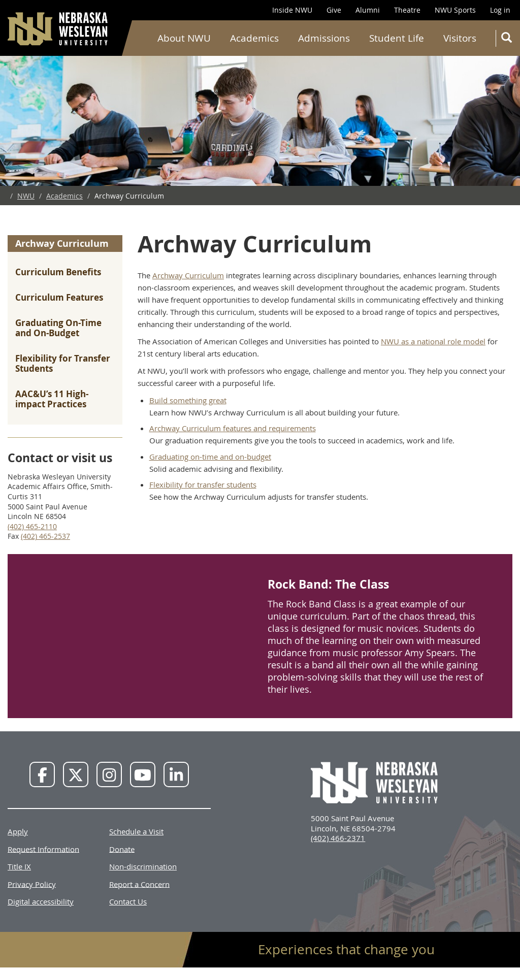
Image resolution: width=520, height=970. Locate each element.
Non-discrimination (143, 866)
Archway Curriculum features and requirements (232, 428)
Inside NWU (292, 10)
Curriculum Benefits (58, 272)
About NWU (184, 38)
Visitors (459, 38)
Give (334, 10)
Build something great (187, 400)
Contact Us (128, 901)
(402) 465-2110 (32, 526)
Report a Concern (139, 884)
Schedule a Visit (136, 831)
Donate (122, 849)
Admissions (324, 38)
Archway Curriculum (62, 243)
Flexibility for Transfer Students (62, 363)
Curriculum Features (59, 297)
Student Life (396, 38)
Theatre (407, 10)
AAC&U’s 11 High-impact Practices (51, 399)
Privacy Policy (32, 884)
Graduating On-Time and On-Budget (58, 328)
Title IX (19, 866)
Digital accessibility (41, 901)
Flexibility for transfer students (202, 484)
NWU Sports (455, 10)
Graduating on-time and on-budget (210, 456)
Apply (18, 831)
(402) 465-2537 (45, 536)
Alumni (367, 10)
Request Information (43, 849)
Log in (500, 10)
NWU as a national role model (433, 341)
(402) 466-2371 (338, 838)
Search (508, 39)
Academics (254, 38)
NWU (26, 196)
